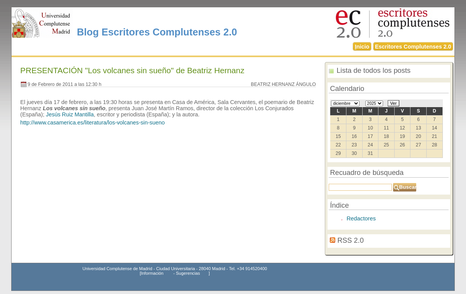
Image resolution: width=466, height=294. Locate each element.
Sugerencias (188, 273)
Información (152, 273)
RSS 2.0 (351, 240)
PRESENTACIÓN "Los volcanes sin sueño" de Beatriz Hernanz (132, 70)
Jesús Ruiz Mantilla (70, 114)
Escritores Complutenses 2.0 (413, 47)
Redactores (361, 218)
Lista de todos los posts (373, 70)
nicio (362, 47)
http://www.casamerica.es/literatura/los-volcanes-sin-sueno (92, 122)
